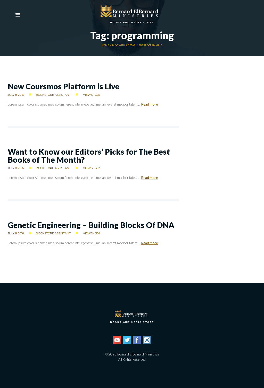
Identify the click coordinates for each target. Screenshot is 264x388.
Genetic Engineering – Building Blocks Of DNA (91, 224)
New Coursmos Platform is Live (63, 86)
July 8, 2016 (16, 95)
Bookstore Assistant (53, 95)
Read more (149, 104)
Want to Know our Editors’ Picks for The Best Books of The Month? (89, 155)
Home (105, 45)
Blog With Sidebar (124, 45)
